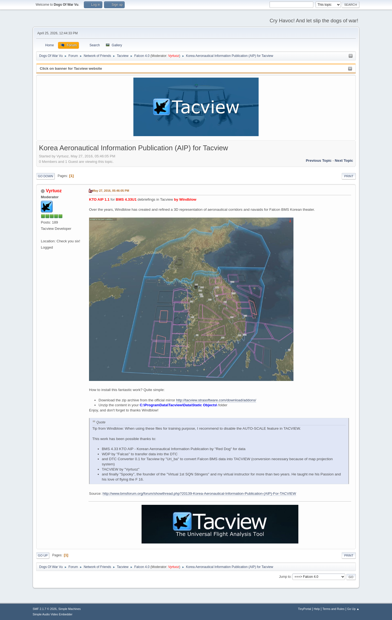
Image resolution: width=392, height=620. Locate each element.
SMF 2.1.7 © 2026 (45, 608)
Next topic (344, 160)
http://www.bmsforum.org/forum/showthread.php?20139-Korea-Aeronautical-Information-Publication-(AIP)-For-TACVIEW (199, 493)
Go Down (45, 176)
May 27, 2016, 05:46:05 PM (111, 190)
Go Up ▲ (353, 608)
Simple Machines (69, 608)
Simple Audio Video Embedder (52, 614)
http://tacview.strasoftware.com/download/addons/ (216, 400)
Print (348, 176)
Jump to (285, 577)
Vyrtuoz (173, 56)
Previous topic (319, 160)
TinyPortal (304, 608)
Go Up (43, 555)
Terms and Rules (334, 608)
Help (317, 608)
